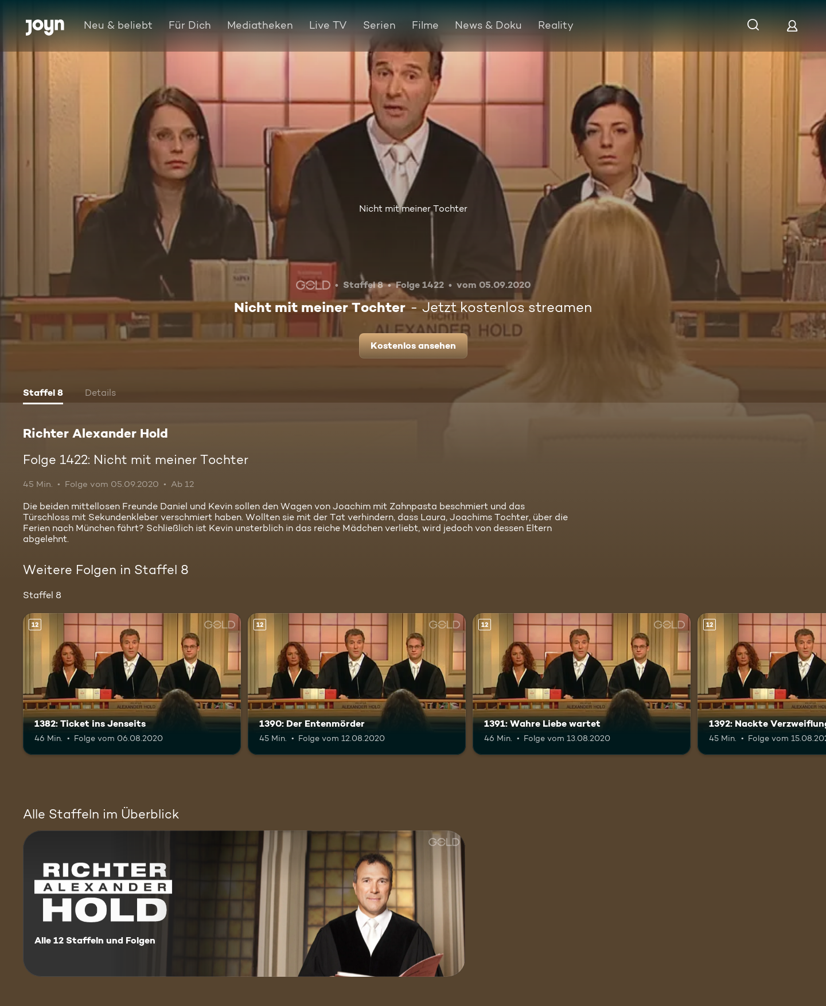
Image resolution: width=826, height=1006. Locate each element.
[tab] (43, 394)
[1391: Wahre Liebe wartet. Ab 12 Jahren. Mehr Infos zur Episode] (582, 684)
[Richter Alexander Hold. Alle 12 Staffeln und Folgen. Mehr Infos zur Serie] (244, 903)
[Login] (792, 25)
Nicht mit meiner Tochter (413, 208)
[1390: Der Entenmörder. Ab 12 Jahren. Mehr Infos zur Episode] (357, 684)
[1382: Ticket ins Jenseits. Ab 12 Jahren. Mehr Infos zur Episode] (132, 684)
